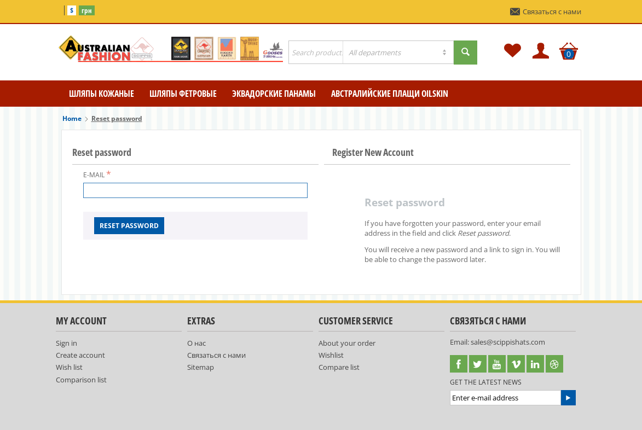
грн (87, 10)
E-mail (94, 174)
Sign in (66, 343)
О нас (196, 343)
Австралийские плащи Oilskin (389, 94)
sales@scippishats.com (508, 342)
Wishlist (331, 355)
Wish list (69, 367)
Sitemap (200, 367)
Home (72, 118)
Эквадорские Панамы (274, 94)
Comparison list (81, 380)
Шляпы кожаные (101, 94)
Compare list (339, 367)
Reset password (129, 225)
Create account (80, 355)
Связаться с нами (545, 11)
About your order (347, 343)
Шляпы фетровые (183, 94)
